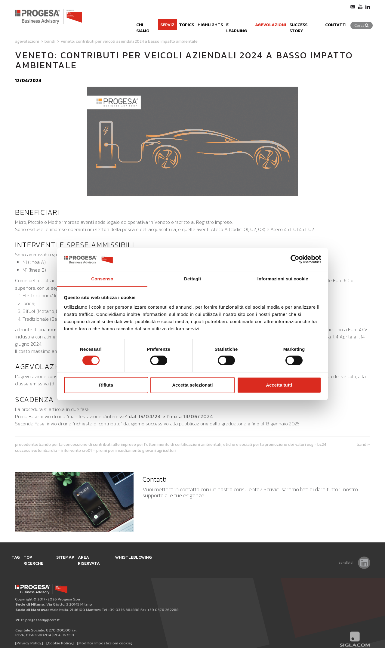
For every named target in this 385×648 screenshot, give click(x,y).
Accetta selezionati (192, 384)
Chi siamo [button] (120, 20)
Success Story (307, 20)
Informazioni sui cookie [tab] (282, 278)
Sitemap (78, 556)
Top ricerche (46, 556)
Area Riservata (112, 556)
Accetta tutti (279, 384)
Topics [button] (168, 20)
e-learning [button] (229, 20)
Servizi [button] (145, 20)
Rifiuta (106, 384)
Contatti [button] (342, 20)
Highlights (196, 20)
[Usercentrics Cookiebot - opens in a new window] (295, 259)
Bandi (50, 41)
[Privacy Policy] (29, 636)
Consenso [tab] (102, 278)
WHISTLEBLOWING (157, 556)
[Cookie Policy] (60, 636)
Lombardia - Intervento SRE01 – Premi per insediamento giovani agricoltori (107, 450)
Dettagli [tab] (192, 278)
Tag (19, 556)
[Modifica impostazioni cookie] (104, 636)
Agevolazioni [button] (266, 20)
